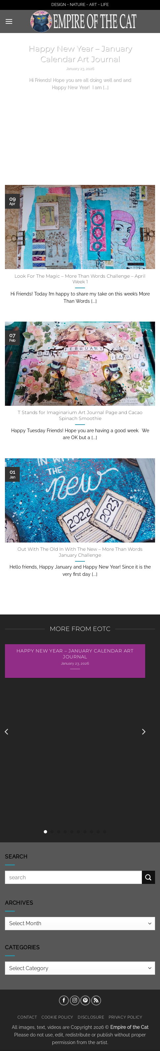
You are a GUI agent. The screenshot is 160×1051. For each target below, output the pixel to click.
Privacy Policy (126, 1017)
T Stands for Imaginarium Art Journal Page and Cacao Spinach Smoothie (80, 415)
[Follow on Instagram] (75, 1000)
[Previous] (7, 731)
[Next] (143, 731)
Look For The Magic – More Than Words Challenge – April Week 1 (80, 279)
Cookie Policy (57, 1017)
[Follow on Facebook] (64, 1000)
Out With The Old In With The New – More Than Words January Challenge (80, 552)
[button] (9, 21)
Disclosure (91, 1017)
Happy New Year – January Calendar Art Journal (80, 53)
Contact (27, 1017)
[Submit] (148, 877)
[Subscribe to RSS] (96, 1000)
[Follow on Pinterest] (85, 1000)
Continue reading (80, 99)
